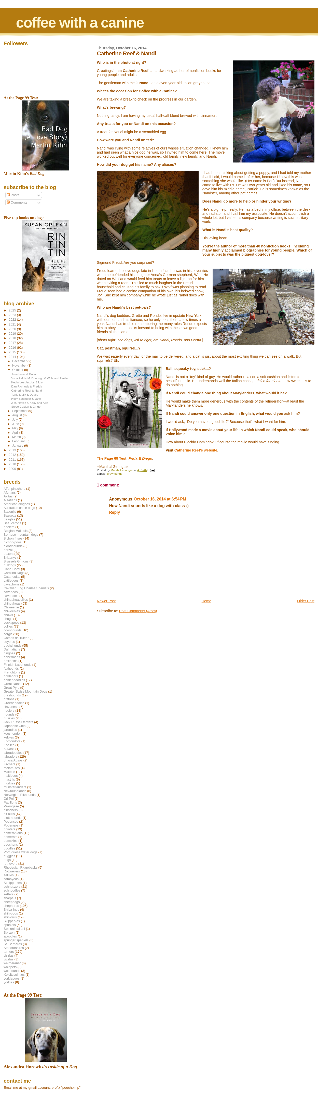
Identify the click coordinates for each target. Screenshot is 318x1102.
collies (8, 626)
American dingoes (17, 504)
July (15, 419)
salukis (8, 875)
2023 (13, 315)
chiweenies (12, 611)
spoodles (10, 936)
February (18, 441)
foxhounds (11, 668)
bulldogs (10, 565)
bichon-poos (12, 542)
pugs (7, 860)
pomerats (10, 837)
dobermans (12, 657)
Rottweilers (12, 871)
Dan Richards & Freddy (26, 386)
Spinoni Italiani (14, 929)
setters (8, 894)
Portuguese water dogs (20, 852)
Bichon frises (13, 538)
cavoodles (11, 596)
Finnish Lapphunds (17, 665)
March (17, 437)
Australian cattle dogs (19, 508)
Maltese (9, 772)
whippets (10, 967)
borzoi (8, 550)
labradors (10, 756)
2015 (13, 352)
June (16, 424)
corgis (8, 634)
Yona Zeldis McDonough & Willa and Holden (40, 378)
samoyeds (11, 879)
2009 (13, 469)
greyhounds (114, 473)
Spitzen (9, 932)
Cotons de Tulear (16, 638)
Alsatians (10, 500)
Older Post (305, 601)
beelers (9, 527)
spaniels (10, 925)
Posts (13, 195)
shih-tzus (10, 917)
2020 (13, 329)
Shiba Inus (11, 909)
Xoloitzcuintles (14, 974)
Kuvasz (9, 749)
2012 (13, 455)
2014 (13, 357)
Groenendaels (14, 703)
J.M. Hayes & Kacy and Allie (29, 402)
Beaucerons (12, 523)
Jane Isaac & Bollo (23, 374)
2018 (13, 338)
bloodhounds (13, 546)
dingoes (9, 653)
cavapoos (11, 592)
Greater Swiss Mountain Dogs (25, 691)
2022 (13, 319)
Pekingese (11, 806)
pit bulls (9, 814)
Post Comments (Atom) (138, 611)
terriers (9, 952)
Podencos (11, 821)
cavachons (11, 584)
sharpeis (10, 898)
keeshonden (12, 733)
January (18, 445)
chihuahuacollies (16, 600)
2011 (13, 459)
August (17, 415)
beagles (9, 519)
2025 (13, 310)
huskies (9, 718)
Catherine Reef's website (195, 450)
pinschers (11, 810)
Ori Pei (8, 798)
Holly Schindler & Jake (26, 398)
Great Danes (13, 684)
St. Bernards (13, 944)
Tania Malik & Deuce (24, 394)
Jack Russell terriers (18, 722)
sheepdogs (12, 902)
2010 (13, 464)
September (20, 411)
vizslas (8, 959)
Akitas (8, 496)
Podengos (11, 825)
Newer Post (106, 601)
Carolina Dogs (14, 573)
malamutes (12, 768)
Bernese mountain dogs (21, 534)
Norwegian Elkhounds (19, 795)
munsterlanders (15, 787)
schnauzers (12, 886)
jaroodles (10, 730)
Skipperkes (12, 921)
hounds (9, 714)
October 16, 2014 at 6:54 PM (160, 499)
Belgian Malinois (15, 531)
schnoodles (12, 890)
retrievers (10, 864)
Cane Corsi (12, 569)
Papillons (10, 802)
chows (8, 615)
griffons (9, 699)
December (19, 361)
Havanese (11, 707)
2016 (13, 347)
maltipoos (11, 776)
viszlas (8, 955)
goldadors (11, 676)
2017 (13, 343)
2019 (13, 333)
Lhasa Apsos (13, 760)
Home (206, 601)
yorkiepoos (11, 978)
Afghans (10, 492)
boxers (8, 554)
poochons (11, 844)
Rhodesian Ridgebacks (20, 867)
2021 (13, 324)
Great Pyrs (11, 688)
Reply (114, 512)
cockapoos (11, 622)
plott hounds (12, 818)
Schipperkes (13, 883)
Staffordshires (14, 948)
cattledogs (11, 580)
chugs (8, 619)
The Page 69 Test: (124, 458)
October (18, 370)
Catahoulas (12, 577)
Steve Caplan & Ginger (26, 406)
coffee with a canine (80, 22)
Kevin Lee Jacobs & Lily (27, 382)
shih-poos (11, 913)
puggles (9, 856)
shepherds (11, 906)
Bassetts (10, 515)
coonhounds (12, 630)
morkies (9, 783)
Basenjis (10, 512)
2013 (13, 450)
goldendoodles (14, 680)
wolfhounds (12, 971)
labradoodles (13, 753)
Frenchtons (12, 672)
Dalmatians (12, 649)
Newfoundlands (15, 791)
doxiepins (10, 661)
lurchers (9, 764)
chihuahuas (12, 603)
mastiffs (9, 779)
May (15, 428)
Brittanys (10, 557)
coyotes (9, 642)
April (15, 432)
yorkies (9, 982)
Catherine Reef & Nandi (27, 390)
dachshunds (12, 645)
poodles (9, 848)
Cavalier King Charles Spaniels (26, 588)
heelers (9, 710)
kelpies (9, 737)
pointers (9, 829)
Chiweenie (11, 607)
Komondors (12, 741)
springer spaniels (16, 940)
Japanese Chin (14, 726)
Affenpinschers (14, 489)
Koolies (9, 745)
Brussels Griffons (16, 561)
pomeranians (13, 833)
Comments (17, 202)
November (19, 365)
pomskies (10, 841)
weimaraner (12, 963)
